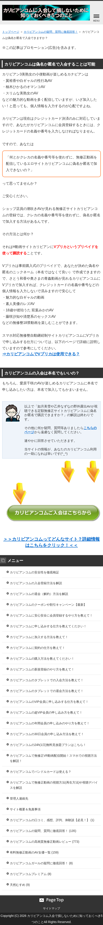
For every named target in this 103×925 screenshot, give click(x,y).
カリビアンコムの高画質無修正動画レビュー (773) (44, 841)
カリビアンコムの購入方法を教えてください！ (42, 658)
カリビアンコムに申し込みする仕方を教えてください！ (48, 626)
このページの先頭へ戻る (51, 900)
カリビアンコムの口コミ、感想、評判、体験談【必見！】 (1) (52, 820)
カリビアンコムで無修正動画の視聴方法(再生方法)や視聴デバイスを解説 (54, 785)
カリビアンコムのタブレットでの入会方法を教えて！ (46, 680)
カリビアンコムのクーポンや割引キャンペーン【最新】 (48, 604)
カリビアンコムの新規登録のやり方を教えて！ (42, 669)
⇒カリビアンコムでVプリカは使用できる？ (41, 354)
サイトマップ (51, 908)
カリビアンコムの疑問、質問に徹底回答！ (51, 31)
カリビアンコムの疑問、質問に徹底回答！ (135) (43, 831)
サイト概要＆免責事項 (25, 809)
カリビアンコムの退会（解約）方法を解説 (39, 594)
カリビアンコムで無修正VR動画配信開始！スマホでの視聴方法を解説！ (53, 758)
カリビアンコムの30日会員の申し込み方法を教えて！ (47, 734)
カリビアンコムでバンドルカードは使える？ (40, 771)
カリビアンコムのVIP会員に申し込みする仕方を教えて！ (49, 701)
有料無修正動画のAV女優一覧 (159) (34, 852)
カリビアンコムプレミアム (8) (30, 874)
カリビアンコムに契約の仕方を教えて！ (37, 648)
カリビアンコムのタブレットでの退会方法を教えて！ (46, 691)
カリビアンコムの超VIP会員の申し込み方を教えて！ (46, 712)
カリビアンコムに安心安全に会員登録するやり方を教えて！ (51, 615)
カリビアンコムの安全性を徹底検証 (34, 572)
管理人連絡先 (19, 798)
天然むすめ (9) (20, 884)
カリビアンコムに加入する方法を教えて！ (39, 637)
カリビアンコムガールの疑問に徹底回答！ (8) (41, 863)
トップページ (10, 31)
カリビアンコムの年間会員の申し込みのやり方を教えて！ (50, 723)
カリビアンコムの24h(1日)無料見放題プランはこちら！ (48, 745)
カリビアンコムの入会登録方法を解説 (36, 583)
